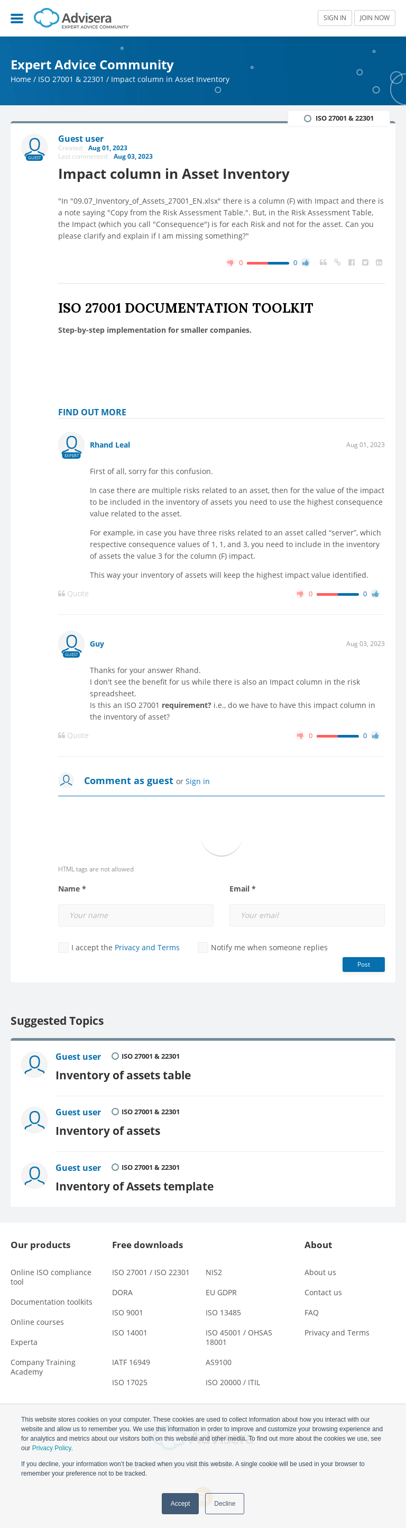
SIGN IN (335, 17)
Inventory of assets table (123, 1075)
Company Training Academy (43, 1367)
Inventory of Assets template (135, 1186)
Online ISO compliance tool (51, 1277)
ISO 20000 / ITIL (233, 1382)
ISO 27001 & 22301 (71, 79)
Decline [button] (224, 1503)
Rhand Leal (110, 445)
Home (21, 79)
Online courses (37, 1322)
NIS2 (214, 1272)
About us (320, 1272)
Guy (97, 644)
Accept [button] (180, 1503)
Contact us (323, 1292)
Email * (242, 889)
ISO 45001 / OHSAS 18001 (239, 1337)
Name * (72, 889)
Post (363, 964)
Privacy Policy (51, 1448)
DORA (122, 1292)
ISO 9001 (127, 1312)
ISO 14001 (129, 1332)
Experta (24, 1342)
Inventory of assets (108, 1130)
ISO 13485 (223, 1312)
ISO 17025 (129, 1382)
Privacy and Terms (147, 947)
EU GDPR (221, 1292)
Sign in (198, 781)
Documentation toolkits (52, 1302)
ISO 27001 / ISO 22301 (151, 1272)
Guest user (78, 1056)
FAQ (311, 1312)
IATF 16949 (131, 1362)
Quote (73, 593)
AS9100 (219, 1362)
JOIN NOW (375, 17)
